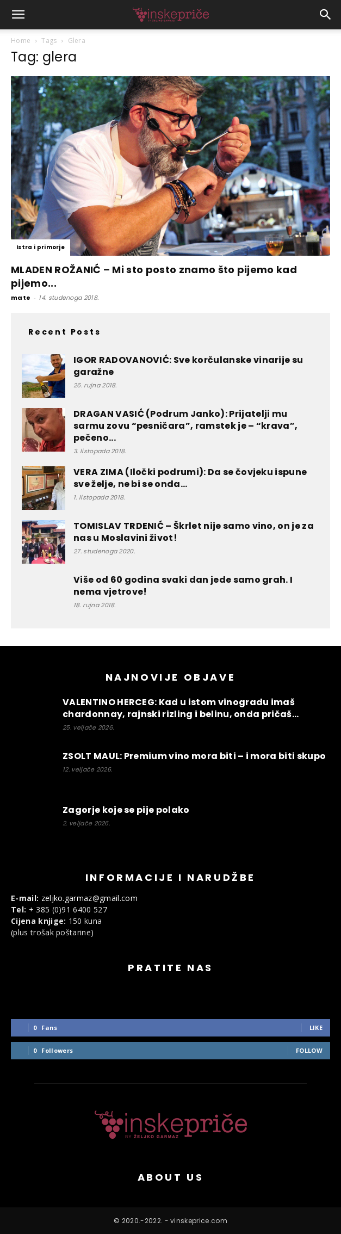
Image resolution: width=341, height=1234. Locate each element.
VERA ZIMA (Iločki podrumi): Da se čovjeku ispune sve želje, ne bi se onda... (190, 478)
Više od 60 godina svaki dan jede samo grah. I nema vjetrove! (183, 585)
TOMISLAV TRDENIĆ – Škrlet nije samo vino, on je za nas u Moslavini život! (193, 532)
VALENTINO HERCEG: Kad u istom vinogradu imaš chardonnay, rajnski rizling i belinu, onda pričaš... (181, 708)
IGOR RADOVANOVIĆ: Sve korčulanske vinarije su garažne (188, 366)
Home (20, 40)
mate (20, 297)
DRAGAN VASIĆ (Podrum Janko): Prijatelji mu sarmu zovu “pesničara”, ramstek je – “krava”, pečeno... (185, 426)
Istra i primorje (40, 247)
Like (316, 1027)
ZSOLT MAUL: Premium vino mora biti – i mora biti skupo (194, 756)
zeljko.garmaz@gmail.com (89, 898)
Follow (309, 1050)
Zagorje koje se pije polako (126, 810)
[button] (18, 14)
